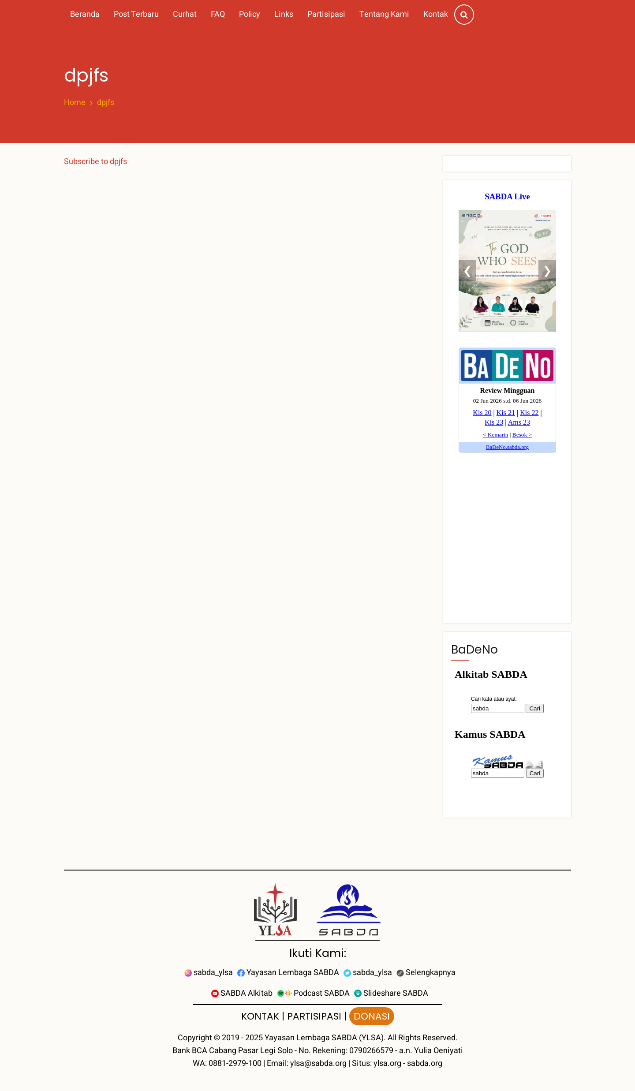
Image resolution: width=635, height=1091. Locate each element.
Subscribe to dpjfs (95, 162)
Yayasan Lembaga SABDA (288, 973)
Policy (249, 14)
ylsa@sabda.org (318, 1063)
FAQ (218, 14)
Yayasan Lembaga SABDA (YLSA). (325, 1038)
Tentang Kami (384, 14)
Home (75, 103)
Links (283, 14)
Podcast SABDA (313, 993)
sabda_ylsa (208, 973)
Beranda (85, 14)
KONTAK (260, 1016)
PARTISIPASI (314, 1016)
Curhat (185, 14)
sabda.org (424, 1063)
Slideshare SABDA (391, 993)
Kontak (435, 14)
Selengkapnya (426, 973)
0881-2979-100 (235, 1063)
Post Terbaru (136, 14)
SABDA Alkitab (242, 993)
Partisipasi (326, 14)
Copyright (195, 1038)
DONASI (372, 1016)
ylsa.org (387, 1063)
